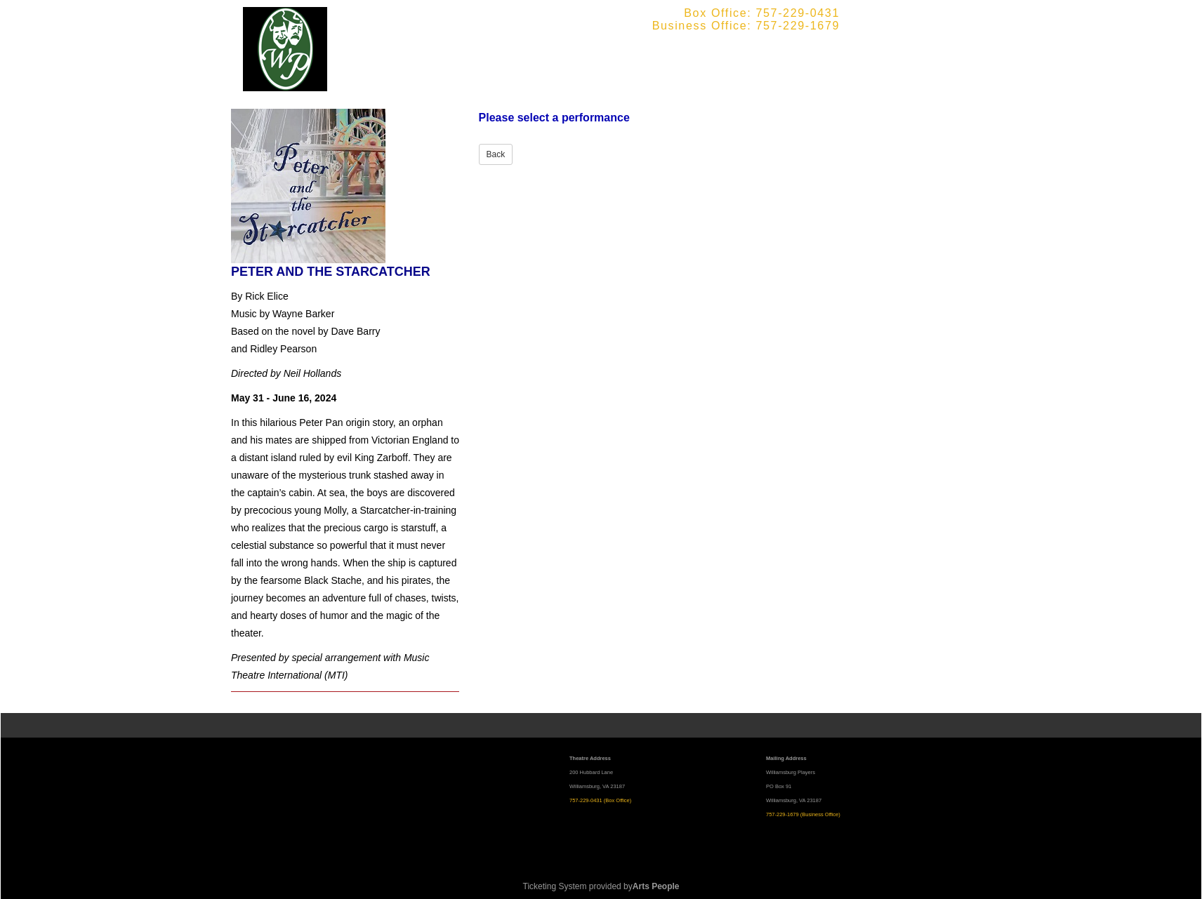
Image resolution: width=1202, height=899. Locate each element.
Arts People (656, 886)
